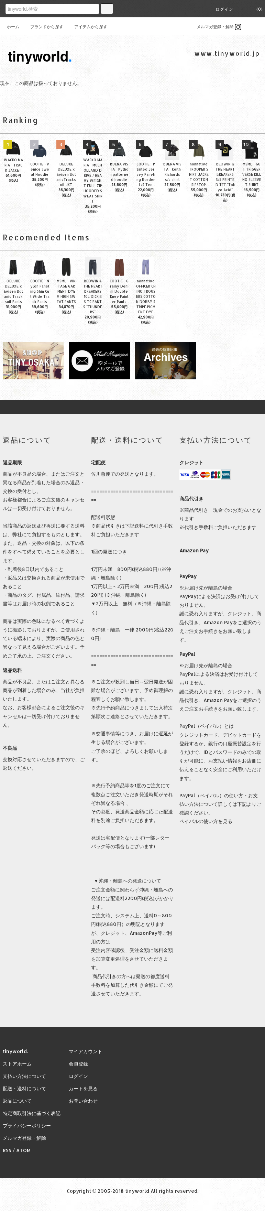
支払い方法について (24, 1076)
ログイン (225, 9)
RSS (7, 1150)
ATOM (23, 1150)
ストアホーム (17, 1064)
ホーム (13, 26)
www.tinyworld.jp (227, 53)
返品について (17, 1101)
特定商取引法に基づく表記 (31, 1113)
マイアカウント (85, 1051)
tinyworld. (15, 1051)
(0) (255, 9)
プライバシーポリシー (27, 1125)
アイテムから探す (86, 26)
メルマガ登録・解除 (211, 26)
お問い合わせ (83, 1101)
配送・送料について (24, 1088)
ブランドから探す (42, 26)
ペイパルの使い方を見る (205, 821)
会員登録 (78, 1064)
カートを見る (83, 1088)
